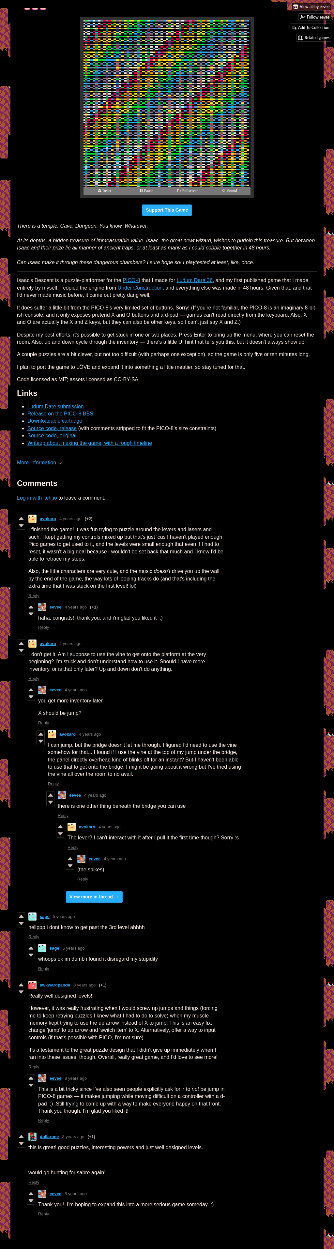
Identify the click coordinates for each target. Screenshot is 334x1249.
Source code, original (51, 435)
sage (45, 916)
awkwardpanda (55, 985)
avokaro (48, 518)
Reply (33, 595)
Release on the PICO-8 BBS (60, 413)
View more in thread (91, 896)
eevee (55, 607)
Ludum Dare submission (55, 406)
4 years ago (70, 518)
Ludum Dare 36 (194, 280)
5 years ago (64, 916)
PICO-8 (131, 280)
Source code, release (52, 428)
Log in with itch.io (37, 498)
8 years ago (84, 985)
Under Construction (140, 288)
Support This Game (167, 210)
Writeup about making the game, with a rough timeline (89, 443)
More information (39, 462)
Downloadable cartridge (54, 421)
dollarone (49, 1136)
